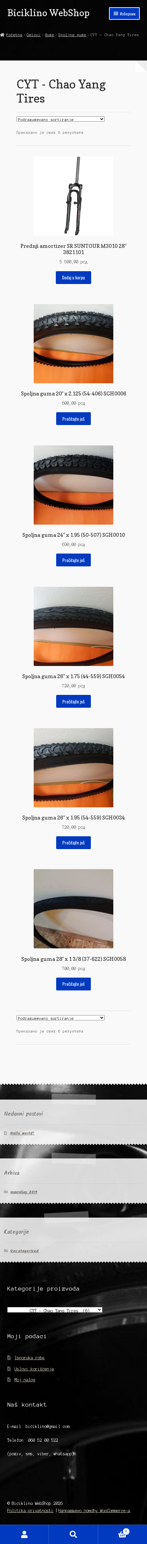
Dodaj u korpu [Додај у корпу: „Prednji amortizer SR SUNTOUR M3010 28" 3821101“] (73, 277)
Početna (14, 35)
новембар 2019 (23, 1192)
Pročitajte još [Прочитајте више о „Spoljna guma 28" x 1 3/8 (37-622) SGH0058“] (73, 984)
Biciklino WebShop (48, 12)
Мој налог (24, 1534)
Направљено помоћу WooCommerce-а (94, 1510)
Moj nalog (25, 1380)
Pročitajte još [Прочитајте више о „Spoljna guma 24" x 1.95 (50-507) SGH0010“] (73, 560)
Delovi (34, 35)
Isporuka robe (30, 1358)
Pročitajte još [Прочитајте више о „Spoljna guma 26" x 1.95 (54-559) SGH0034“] (73, 842)
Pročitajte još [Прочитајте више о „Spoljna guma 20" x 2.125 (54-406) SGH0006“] (73, 419)
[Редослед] (61, 119)
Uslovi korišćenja (34, 1369)
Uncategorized (24, 1251)
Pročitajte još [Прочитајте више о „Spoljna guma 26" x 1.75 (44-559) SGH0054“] (73, 701)
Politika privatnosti (30, 1510)
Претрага (73, 1534)
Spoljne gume (72, 35)
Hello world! (22, 1133)
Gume (49, 35)
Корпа (114, 1530)
